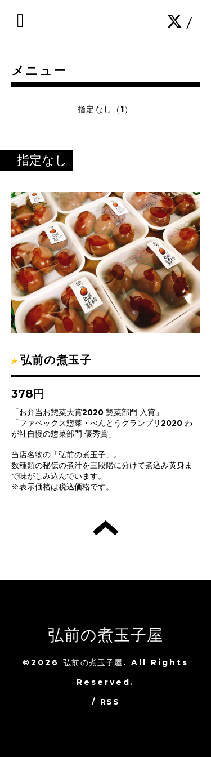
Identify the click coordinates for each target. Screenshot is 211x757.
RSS (109, 702)
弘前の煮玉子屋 (105, 634)
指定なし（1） (105, 109)
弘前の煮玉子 (56, 360)
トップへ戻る (105, 527)
